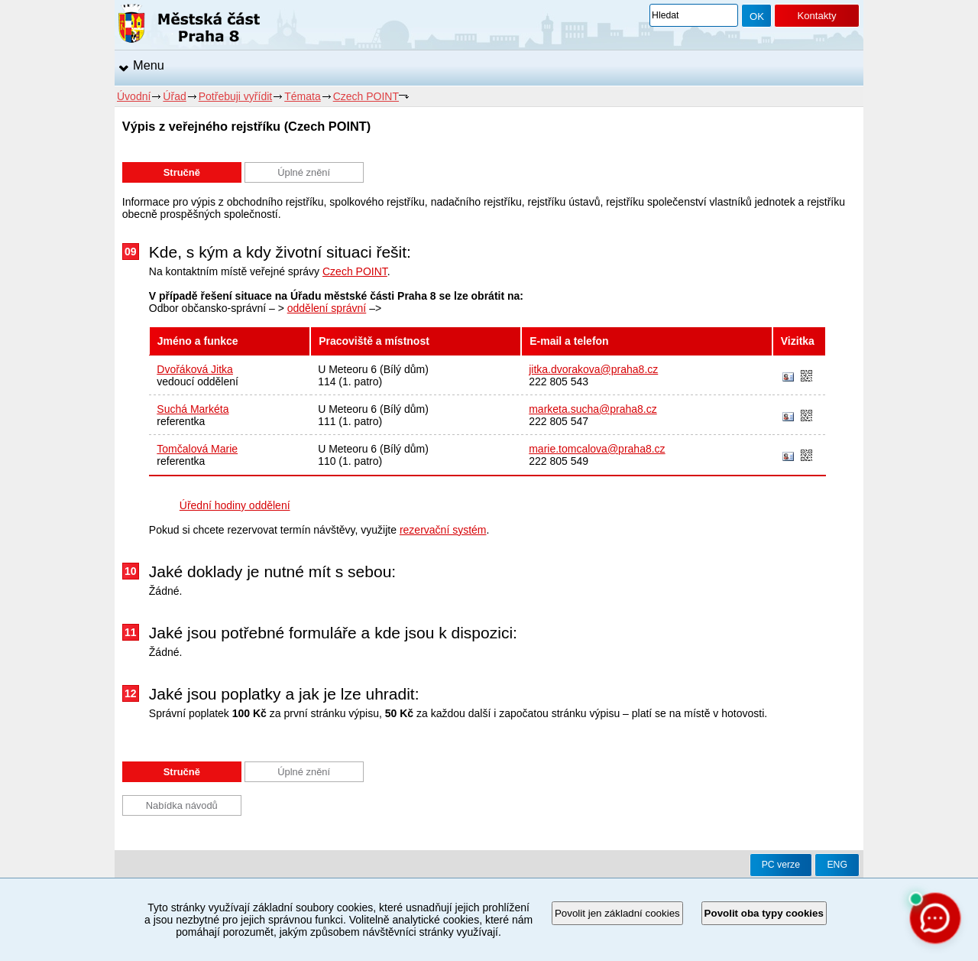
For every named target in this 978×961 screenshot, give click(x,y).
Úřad (174, 96)
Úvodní (134, 96)
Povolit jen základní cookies (617, 913)
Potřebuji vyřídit (235, 96)
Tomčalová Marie (197, 449)
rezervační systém (443, 530)
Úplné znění (303, 172)
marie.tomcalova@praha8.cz (597, 449)
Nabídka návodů (182, 805)
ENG (837, 864)
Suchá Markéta (192, 409)
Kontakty (816, 15)
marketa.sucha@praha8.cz (593, 409)
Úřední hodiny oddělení (235, 505)
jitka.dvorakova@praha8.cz (593, 369)
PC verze (781, 864)
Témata (302, 96)
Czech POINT (366, 96)
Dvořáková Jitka (195, 369)
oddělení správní (327, 308)
